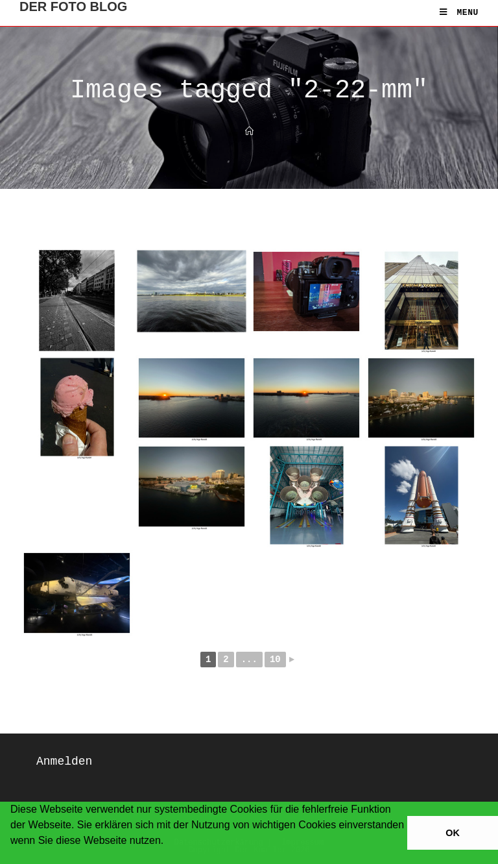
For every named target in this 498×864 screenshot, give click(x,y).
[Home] (249, 132)
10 (275, 659)
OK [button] (452, 833)
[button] (12, 857)
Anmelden (64, 761)
